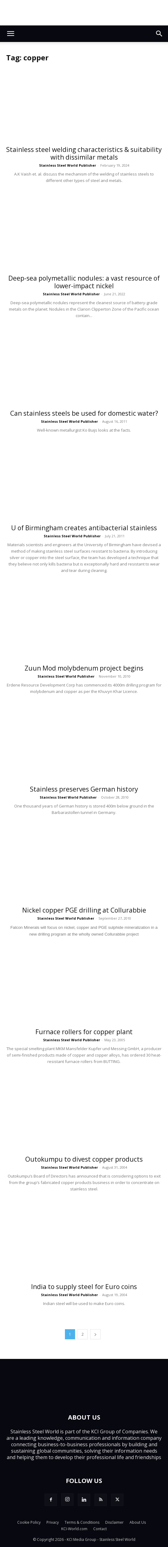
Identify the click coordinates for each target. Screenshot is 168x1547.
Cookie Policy (29, 1522)
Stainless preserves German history (84, 789)
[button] (10, 33)
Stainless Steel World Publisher (67, 165)
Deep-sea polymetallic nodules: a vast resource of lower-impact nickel (84, 282)
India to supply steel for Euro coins (84, 1286)
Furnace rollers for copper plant (84, 1031)
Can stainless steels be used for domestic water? (84, 413)
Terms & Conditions (82, 1522)
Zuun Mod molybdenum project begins (84, 668)
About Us (138, 1522)
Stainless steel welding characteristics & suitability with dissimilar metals (84, 153)
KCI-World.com (74, 1528)
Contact (100, 1528)
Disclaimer (114, 1522)
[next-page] (95, 1334)
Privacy (52, 1522)
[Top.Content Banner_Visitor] (84, 12)
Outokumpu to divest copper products (84, 1159)
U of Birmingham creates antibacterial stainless (84, 528)
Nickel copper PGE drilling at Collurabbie (84, 910)
